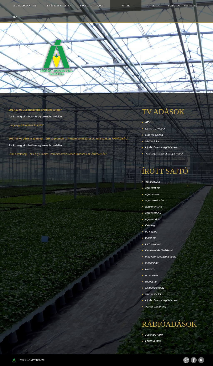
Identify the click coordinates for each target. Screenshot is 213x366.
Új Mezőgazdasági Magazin (161, 147)
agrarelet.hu (152, 187)
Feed (186, 360)
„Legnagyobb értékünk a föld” (26, 125)
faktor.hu (150, 237)
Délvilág (150, 225)
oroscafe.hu (152, 275)
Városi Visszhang (155, 306)
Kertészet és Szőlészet (159, 250)
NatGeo (150, 269)
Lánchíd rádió (153, 340)
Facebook (194, 360)
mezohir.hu (152, 262)
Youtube (201, 360)
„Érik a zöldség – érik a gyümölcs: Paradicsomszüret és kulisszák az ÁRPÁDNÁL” (58, 154)
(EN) (16, 16)
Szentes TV (152, 141)
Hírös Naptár (153, 244)
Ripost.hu (151, 281)
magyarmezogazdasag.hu (160, 256)
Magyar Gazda (154, 134)
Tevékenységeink (58, 5)
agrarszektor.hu (154, 200)
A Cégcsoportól (25, 5)
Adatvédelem (35, 360)
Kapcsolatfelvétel (182, 5)
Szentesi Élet (153, 294)
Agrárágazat (152, 181)
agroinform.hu (153, 206)
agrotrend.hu (153, 219)
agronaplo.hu (153, 212)
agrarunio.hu (152, 194)
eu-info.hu (151, 231)
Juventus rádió (154, 334)
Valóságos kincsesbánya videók (164, 153)
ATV (147, 122)
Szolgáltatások (92, 5)
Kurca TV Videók (155, 128)
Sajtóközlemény (154, 287)
